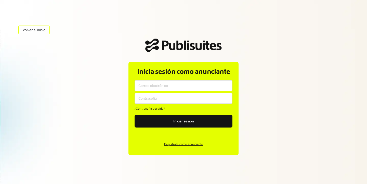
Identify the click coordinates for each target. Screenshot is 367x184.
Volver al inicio (34, 30)
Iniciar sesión (183, 121)
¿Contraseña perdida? (150, 108)
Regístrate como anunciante (183, 144)
